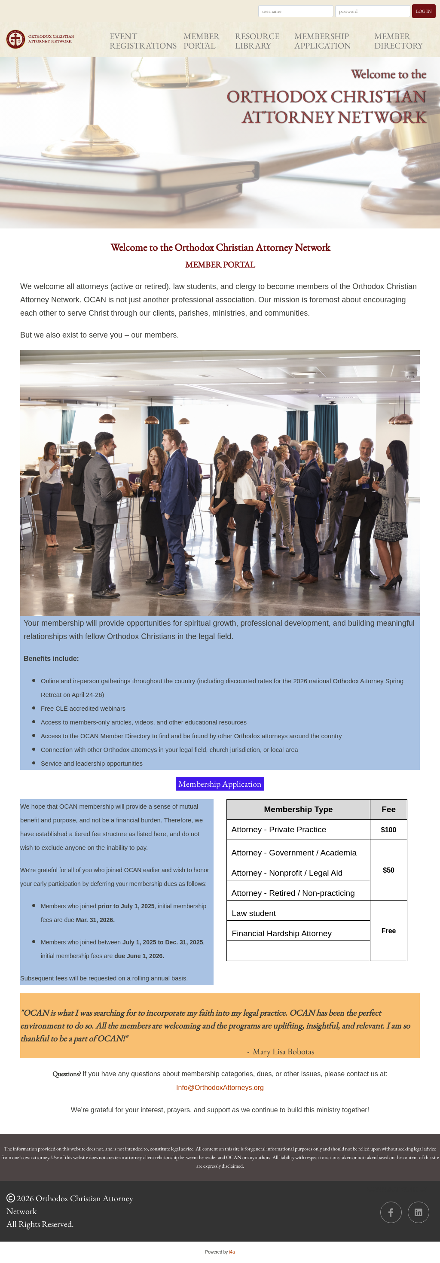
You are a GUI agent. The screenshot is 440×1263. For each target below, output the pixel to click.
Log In (424, 11)
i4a (232, 1252)
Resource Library (257, 40)
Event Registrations (143, 40)
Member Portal (201, 40)
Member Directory (398, 40)
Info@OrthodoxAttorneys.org (220, 1087)
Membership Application (322, 40)
